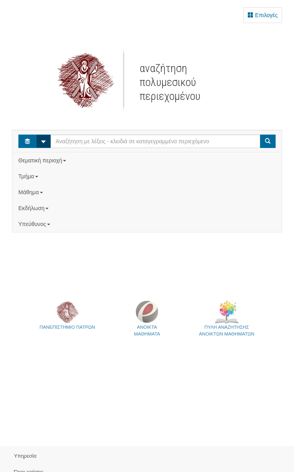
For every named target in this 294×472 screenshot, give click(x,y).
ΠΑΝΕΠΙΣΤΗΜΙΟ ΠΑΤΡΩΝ (67, 315)
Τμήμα (28, 176)
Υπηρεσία (25, 456)
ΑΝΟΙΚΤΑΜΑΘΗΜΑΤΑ (147, 318)
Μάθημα (31, 192)
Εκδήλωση (34, 208)
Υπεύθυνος (35, 224)
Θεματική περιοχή (43, 160)
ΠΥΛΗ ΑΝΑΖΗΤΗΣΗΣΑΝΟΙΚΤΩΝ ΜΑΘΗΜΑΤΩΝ (227, 318)
